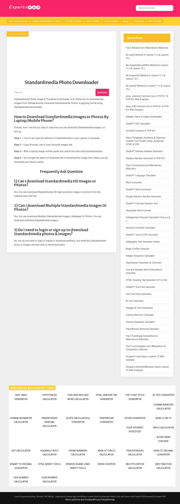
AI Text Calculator (135, 301)
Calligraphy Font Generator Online (143, 241)
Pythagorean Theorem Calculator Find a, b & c (148, 219)
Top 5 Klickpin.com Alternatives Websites (147, 47)
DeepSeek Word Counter (138, 210)
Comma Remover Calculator (140, 315)
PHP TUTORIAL (92, 21)
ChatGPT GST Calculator (138, 123)
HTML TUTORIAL (111, 21)
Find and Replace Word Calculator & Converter (144, 271)
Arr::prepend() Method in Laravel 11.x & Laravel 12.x (145, 77)
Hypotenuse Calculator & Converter (143, 262)
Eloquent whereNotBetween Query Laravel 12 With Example (147, 368)
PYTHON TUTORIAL (73, 21)
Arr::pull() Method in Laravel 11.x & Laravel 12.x (147, 56)
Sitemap (111, 499)
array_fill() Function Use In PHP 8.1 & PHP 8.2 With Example (147, 108)
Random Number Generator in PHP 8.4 (145, 158)
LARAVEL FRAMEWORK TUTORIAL (46, 21)
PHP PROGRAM (155, 21)
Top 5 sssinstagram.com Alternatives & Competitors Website (146, 348)
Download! (102, 92)
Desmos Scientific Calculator (140, 227)
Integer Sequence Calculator (140, 255)
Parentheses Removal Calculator (142, 329)
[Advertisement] (61, 59)
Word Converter (134, 182)
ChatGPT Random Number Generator (144, 151)
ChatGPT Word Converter (138, 189)
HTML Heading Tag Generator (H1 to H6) (146, 280)
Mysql (125, 21)
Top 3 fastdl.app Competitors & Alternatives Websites (142, 338)
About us (69, 499)
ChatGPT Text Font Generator (140, 287)
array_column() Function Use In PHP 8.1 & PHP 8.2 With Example (147, 98)
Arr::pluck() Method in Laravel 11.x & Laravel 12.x (148, 87)
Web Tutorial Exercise (18, 21)
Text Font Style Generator (139, 294)
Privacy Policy (100, 499)
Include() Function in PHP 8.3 (140, 130)
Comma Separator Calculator (140, 322)
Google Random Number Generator (143, 196)
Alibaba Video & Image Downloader (144, 116)
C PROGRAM (138, 21)
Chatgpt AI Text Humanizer (139, 308)
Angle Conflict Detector (137, 248)
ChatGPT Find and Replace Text (142, 203)
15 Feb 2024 (21, 34)
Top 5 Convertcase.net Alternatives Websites (143, 167)
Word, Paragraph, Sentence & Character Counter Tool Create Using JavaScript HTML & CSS (146, 141)
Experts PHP (160, 496)
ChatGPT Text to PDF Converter (142, 234)
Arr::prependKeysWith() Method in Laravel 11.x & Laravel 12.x (147, 67)
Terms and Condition (83, 499)
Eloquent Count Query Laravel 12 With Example (145, 358)
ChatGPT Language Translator (141, 175)
